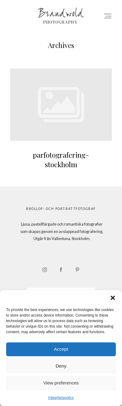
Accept (61, 349)
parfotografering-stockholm (61, 123)
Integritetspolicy (61, 398)
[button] (113, 298)
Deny (61, 366)
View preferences (61, 382)
